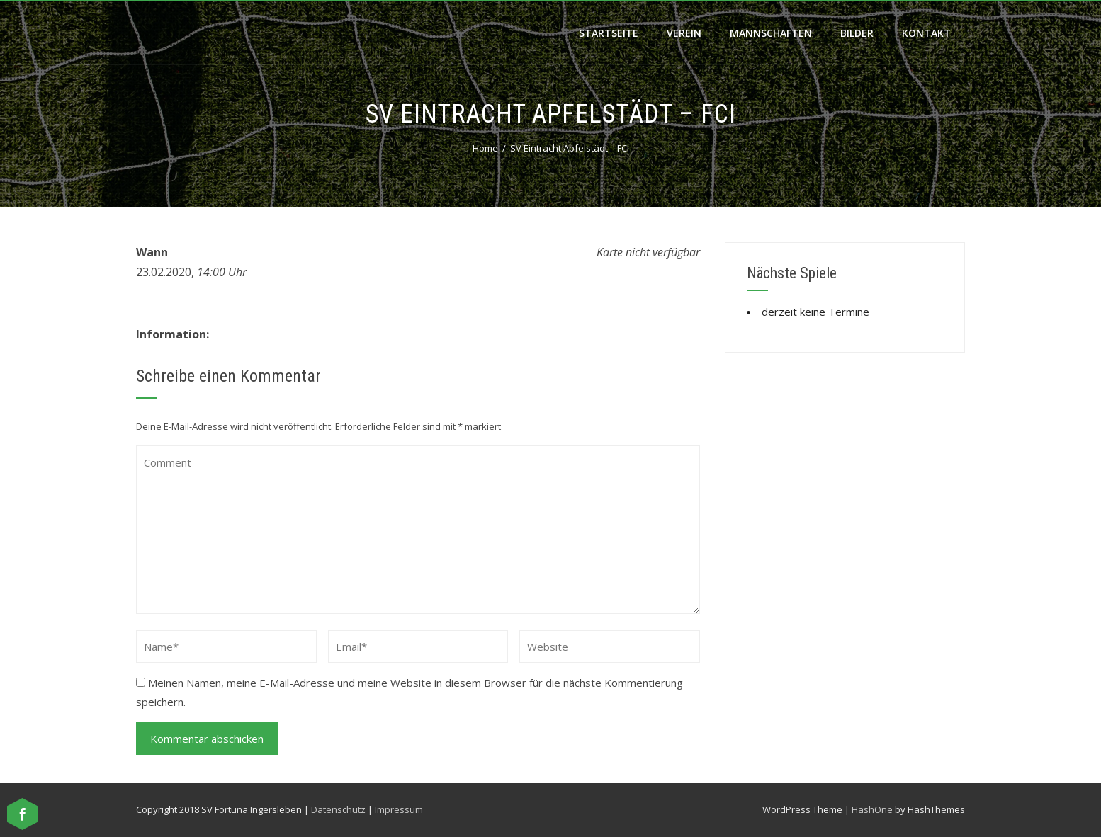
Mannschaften (771, 33)
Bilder (857, 33)
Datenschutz (338, 809)
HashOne (872, 809)
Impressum (399, 809)
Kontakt (926, 33)
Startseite (608, 33)
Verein (684, 33)
